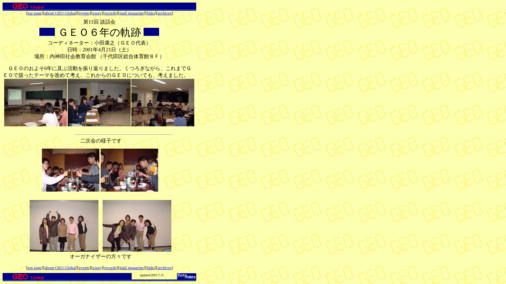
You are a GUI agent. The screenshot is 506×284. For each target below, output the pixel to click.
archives (165, 13)
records (110, 13)
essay (96, 13)
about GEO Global (60, 13)
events (84, 13)
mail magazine (131, 13)
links (151, 13)
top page (34, 13)
